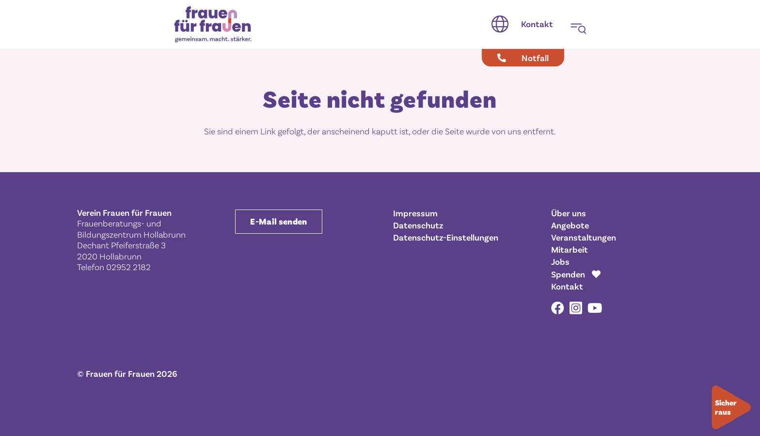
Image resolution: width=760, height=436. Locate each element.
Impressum (415, 213)
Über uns (568, 213)
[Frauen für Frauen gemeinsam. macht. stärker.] (213, 24)
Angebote (570, 225)
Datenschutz (418, 225)
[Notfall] (523, 57)
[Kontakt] (537, 24)
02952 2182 (128, 266)
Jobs (560, 261)
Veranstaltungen (583, 237)
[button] (500, 24)
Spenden (568, 274)
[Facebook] (557, 307)
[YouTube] (594, 307)
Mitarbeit (569, 249)
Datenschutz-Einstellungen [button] (445, 237)
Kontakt (567, 286)
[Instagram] (576, 308)
